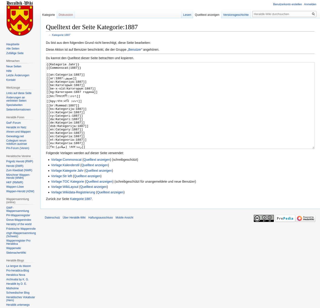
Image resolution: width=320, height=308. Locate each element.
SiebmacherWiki (16, 252)
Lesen (187, 14)
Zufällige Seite (15, 53)
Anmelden (310, 4)
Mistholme (12, 288)
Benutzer (134, 49)
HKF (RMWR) (14, 182)
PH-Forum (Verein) (17, 148)
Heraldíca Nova (15, 274)
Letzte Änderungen (17, 75)
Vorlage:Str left (61, 193)
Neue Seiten (13, 66)
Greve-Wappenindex (18, 219)
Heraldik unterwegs (18, 304)
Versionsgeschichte (236, 14)
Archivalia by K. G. (17, 279)
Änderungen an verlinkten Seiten (16, 99)
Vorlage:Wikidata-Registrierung (73, 209)
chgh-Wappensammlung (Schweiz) (21, 235)
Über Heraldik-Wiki (74, 234)
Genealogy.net (15, 136)
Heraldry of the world (19, 224)
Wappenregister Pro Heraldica (18, 242)
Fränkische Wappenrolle (21, 228)
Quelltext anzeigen (97, 177)
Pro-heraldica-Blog (17, 270)
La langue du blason (18, 266)
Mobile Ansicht (124, 234)
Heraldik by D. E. (16, 283)
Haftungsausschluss (100, 234)
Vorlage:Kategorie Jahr (67, 188)
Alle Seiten (12, 48)
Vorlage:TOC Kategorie (67, 198)
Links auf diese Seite (19, 93)
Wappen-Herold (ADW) (20, 191)
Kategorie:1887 (61, 34)
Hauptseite (12, 44)
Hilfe (9, 71)
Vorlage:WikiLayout (64, 204)
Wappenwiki (13, 248)
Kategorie (48, 14)
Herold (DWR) (14, 166)
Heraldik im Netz (16, 127)
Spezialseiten (14, 105)
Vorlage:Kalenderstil (65, 182)
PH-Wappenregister (18, 215)
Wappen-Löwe (15, 186)
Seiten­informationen (18, 109)
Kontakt (11, 80)
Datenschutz (52, 234)
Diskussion (66, 14)
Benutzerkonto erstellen (287, 4)
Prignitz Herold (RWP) (19, 161)
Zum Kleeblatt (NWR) (19, 170)
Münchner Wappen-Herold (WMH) (18, 176)
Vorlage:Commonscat (66, 177)
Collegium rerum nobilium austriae (16, 142)
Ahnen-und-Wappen (18, 131)
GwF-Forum (13, 122)
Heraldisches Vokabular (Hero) (20, 299)
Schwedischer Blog (17, 292)
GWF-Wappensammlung (17, 209)
